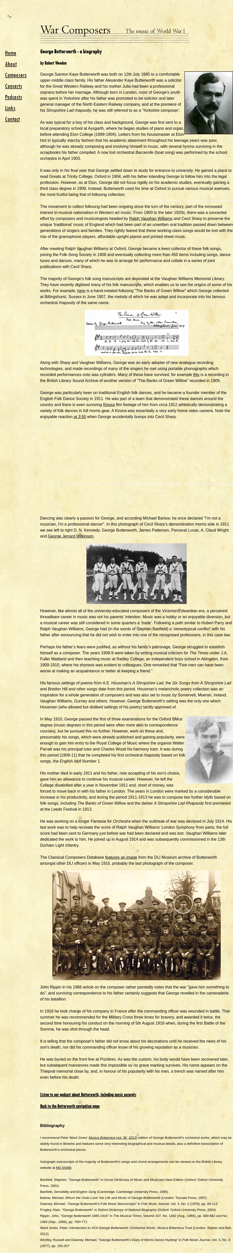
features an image (121, 857)
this (196, 374)
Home (10, 52)
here (81, 291)
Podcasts (13, 96)
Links (10, 107)
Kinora (109, 405)
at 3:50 (80, 417)
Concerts (13, 85)
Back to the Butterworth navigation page (69, 1106)
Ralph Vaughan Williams (150, 218)
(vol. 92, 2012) (113, 1138)
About (11, 63)
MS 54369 (63, 1168)
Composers (16, 74)
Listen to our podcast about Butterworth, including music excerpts (88, 1094)
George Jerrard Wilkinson (70, 536)
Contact (12, 118)
